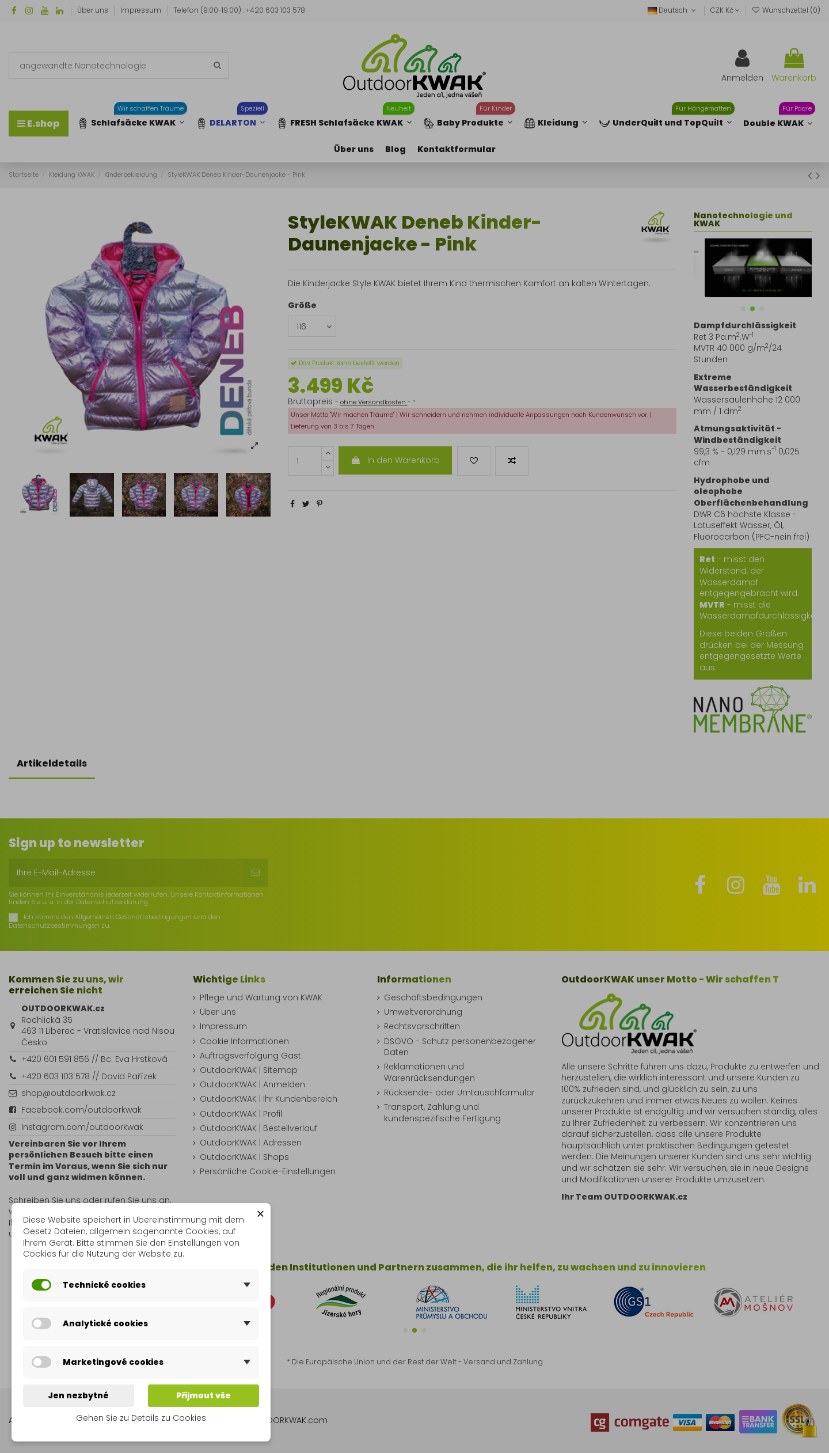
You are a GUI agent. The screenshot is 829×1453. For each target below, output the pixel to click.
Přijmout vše (203, 1395)
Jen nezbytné (78, 1395)
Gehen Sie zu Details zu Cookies (141, 1418)
